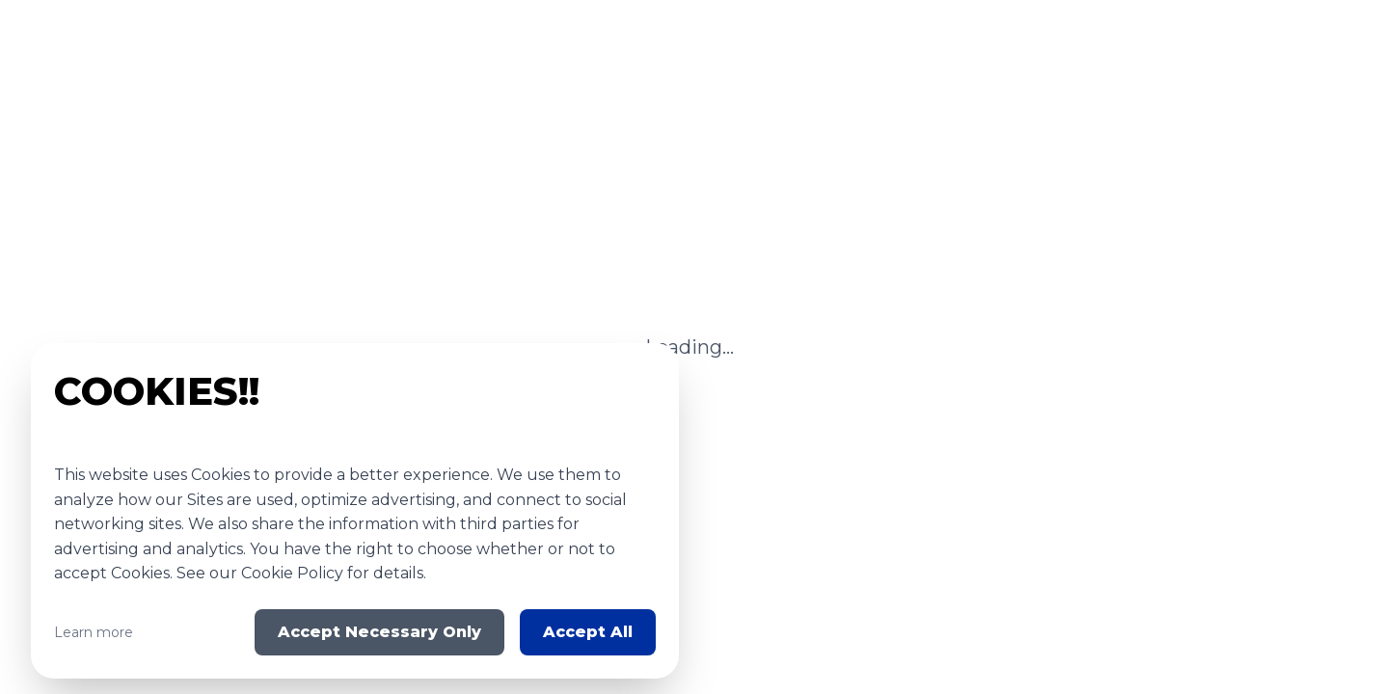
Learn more (93, 632)
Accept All (588, 632)
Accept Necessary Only (379, 632)
